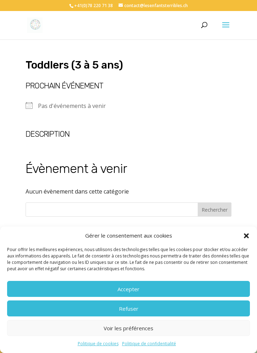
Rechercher (215, 209)
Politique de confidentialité (149, 344)
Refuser (128, 308)
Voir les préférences (128, 328)
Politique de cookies (98, 344)
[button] (246, 235)
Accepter (128, 289)
